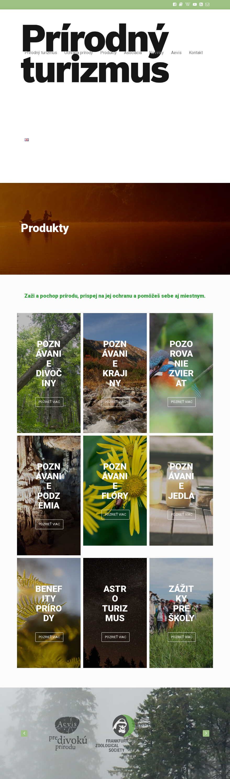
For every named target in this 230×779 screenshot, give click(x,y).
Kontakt (196, 52)
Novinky (156, 52)
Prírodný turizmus (41, 52)
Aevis (176, 52)
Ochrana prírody (78, 52)
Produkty (108, 52)
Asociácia (133, 52)
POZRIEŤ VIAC (49, 402)
